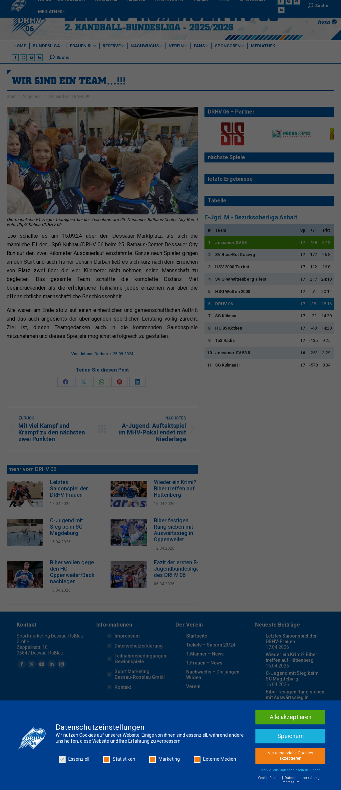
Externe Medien (215, 760)
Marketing (164, 760)
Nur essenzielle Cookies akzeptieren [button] (290, 756)
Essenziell (74, 760)
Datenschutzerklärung (303, 778)
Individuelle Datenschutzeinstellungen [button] (290, 771)
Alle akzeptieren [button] (290, 717)
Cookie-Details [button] (269, 778)
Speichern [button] (290, 736)
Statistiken (119, 760)
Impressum (290, 783)
